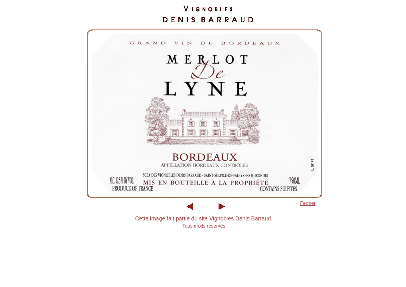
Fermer (308, 203)
